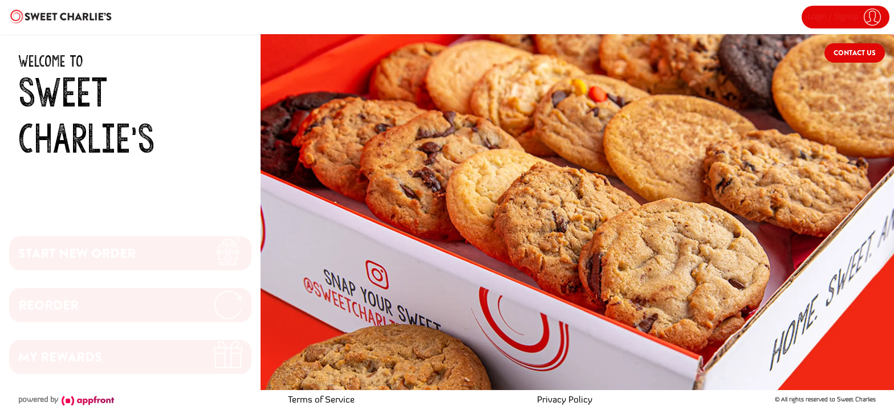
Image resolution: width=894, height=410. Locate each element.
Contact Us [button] (855, 53)
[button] (845, 17)
